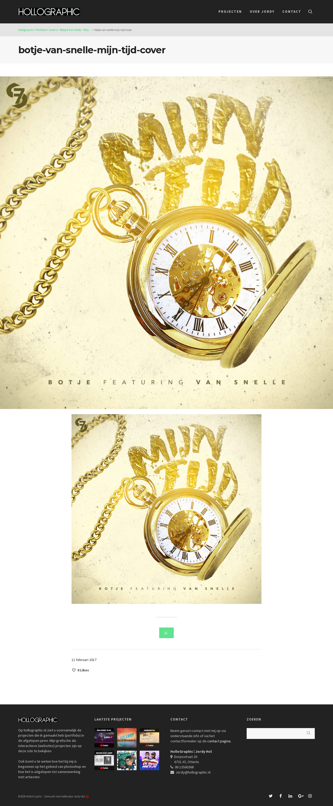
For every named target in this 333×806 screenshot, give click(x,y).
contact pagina (218, 741)
